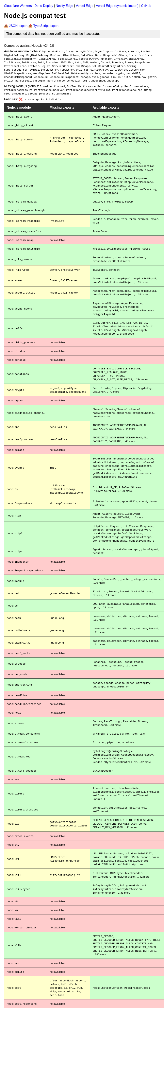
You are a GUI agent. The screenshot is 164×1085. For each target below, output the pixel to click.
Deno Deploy (43, 5)
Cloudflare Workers (18, 5)
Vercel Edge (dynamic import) (117, 5)
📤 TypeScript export (43, 26)
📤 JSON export (16, 26)
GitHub (146, 5)
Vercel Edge (84, 5)
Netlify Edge (64, 5)
